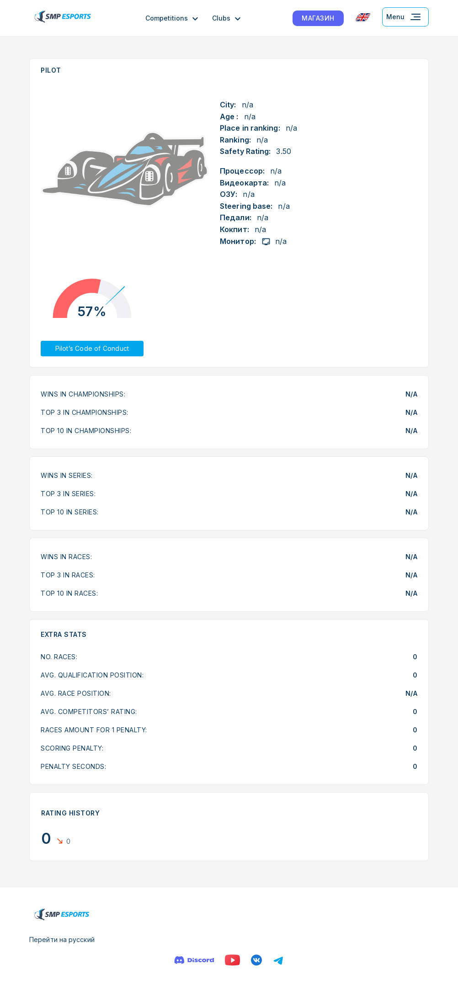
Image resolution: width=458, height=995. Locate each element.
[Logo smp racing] (62, 18)
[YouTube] (232, 960)
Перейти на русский (62, 939)
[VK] (256, 960)
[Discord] (194, 960)
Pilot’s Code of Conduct (92, 348)
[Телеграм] (278, 960)
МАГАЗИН (318, 18)
